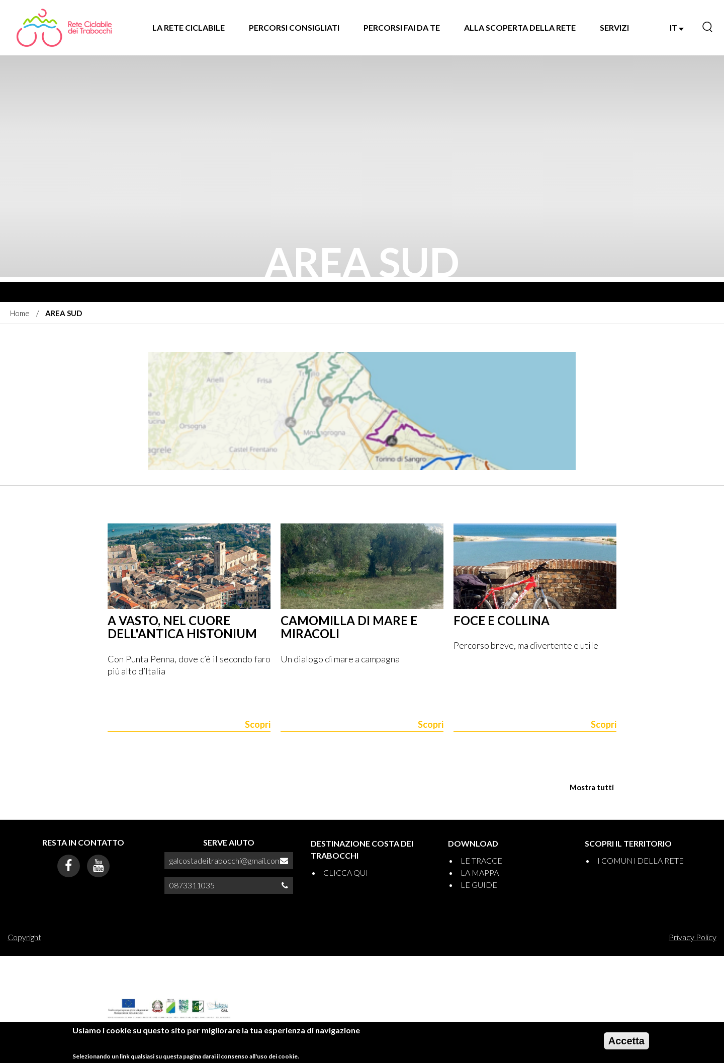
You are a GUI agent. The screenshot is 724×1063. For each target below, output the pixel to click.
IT (677, 27)
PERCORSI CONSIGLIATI (294, 27)
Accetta (626, 1040)
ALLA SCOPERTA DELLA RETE (520, 27)
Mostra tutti (592, 787)
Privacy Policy (692, 937)
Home (20, 313)
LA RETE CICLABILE (188, 27)
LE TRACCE (481, 860)
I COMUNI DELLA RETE (640, 860)
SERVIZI (614, 27)
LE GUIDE (479, 884)
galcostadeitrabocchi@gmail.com (225, 860)
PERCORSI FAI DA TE (402, 27)
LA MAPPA (480, 872)
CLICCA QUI (345, 872)
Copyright (24, 937)
